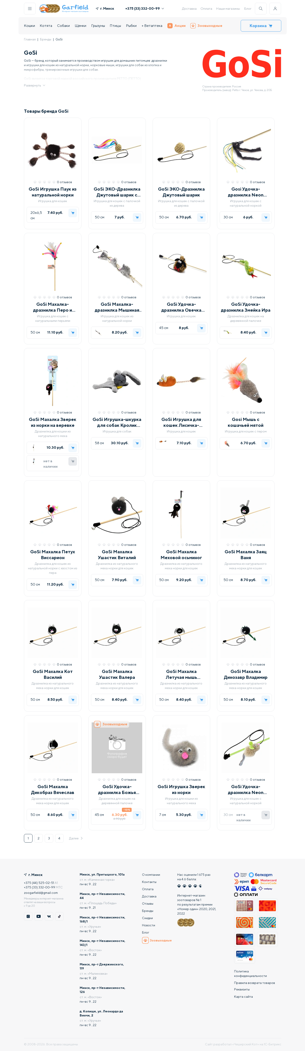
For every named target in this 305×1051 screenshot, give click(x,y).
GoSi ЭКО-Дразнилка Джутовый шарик (181, 191)
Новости (148, 925)
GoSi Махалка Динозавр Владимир (246, 674)
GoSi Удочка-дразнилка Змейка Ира (245, 307)
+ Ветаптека (152, 25)
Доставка (189, 8)
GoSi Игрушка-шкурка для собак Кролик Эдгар (117, 422)
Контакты (149, 882)
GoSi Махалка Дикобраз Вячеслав (52, 789)
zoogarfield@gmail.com (41, 893)
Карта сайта (243, 997)
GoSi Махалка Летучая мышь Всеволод (181, 674)
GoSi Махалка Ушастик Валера (117, 674)
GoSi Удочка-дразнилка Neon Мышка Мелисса (245, 789)
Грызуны (98, 25)
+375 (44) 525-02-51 (39, 883)
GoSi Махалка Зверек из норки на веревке (52, 422)
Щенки (80, 25)
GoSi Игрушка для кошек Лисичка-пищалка (181, 422)
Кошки (29, 25)
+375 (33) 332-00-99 (144, 8)
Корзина (260, 25)
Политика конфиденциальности (250, 973)
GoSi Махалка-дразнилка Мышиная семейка (117, 307)
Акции (176, 25)
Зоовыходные (206, 25)
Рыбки (131, 25)
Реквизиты (242, 990)
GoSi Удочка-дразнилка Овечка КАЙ (181, 307)
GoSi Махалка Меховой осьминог (181, 554)
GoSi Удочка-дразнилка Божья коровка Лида (117, 789)
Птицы (115, 25)
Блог (247, 8)
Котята (46, 25)
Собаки (63, 25)
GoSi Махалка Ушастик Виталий (117, 554)
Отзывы (147, 903)
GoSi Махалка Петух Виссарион (52, 554)
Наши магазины (228, 8)
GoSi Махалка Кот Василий (53, 674)
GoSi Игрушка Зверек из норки (181, 789)
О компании (151, 874)
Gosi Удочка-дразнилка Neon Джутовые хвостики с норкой (245, 192)
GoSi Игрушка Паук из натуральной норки (53, 191)
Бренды (45, 39)
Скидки (147, 918)
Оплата (206, 8)
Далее (76, 838)
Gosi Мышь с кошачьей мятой (245, 422)
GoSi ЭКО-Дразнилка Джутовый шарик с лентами (117, 192)
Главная (30, 39)
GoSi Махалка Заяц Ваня (246, 554)
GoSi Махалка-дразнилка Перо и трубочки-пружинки (52, 307)
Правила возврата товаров (254, 983)
